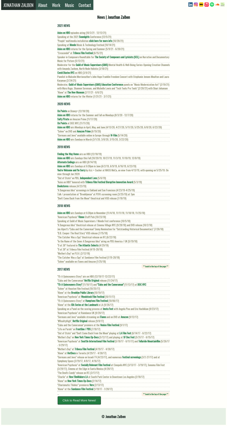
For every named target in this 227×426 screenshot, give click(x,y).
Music (69, 5)
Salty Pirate (63, 119)
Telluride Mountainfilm (149, 341)
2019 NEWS (63, 147)
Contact (85, 5)
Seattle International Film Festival (97, 341)
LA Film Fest (125, 333)
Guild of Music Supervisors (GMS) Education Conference (96, 84)
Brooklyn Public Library (82, 292)
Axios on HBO (63, 33)
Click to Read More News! (79, 400)
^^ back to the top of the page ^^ (155, 266)
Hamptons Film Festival (96, 301)
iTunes (103, 317)
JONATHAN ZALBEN (18, 5)
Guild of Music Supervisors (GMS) (92, 65)
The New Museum (75, 92)
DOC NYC (142, 284)
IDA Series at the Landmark (84, 305)
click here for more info (100, 41)
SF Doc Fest (129, 337)
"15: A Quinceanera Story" (69, 284)
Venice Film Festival (109, 325)
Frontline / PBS (83, 329)
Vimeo (81, 217)
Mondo (73, 45)
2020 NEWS (63, 104)
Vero (91, 385)
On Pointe (62, 111)
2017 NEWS (63, 269)
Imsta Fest (108, 309)
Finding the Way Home (68, 154)
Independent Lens (88, 178)
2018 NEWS (63, 205)
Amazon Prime (84, 131)
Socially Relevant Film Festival (95, 365)
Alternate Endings (66, 162)
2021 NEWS (63, 25)
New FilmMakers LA (78, 377)
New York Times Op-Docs (87, 337)
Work (56, 5)
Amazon (124, 317)
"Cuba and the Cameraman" (110, 284)
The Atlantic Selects (88, 245)
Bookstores (62, 186)
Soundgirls (84, 37)
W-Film (113, 135)
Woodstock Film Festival (92, 297)
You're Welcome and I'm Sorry (71, 170)
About (42, 5)
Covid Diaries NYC (65, 73)
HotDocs (71, 353)
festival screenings (131, 357)
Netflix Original (91, 280)
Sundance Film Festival (82, 389)
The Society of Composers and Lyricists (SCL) (117, 57)
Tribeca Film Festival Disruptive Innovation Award (109, 182)
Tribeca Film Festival (83, 53)
